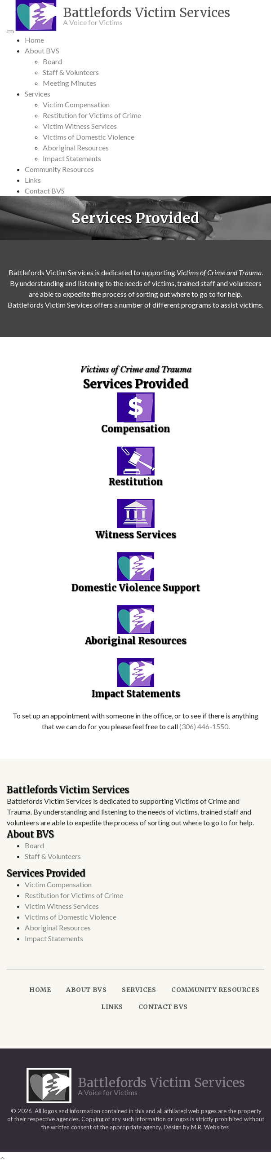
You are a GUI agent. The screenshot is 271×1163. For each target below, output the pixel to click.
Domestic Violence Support (135, 587)
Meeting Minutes (69, 83)
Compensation (135, 428)
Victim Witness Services (80, 126)
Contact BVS (45, 190)
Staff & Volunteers (71, 72)
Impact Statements (72, 158)
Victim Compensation (76, 104)
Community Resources (59, 169)
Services (37, 93)
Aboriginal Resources (76, 147)
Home (34, 39)
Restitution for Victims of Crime (92, 115)
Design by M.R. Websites (196, 1127)
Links (33, 180)
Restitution (135, 481)
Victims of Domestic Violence (88, 136)
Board (52, 61)
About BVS (42, 50)
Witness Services (135, 534)
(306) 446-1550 (203, 726)
